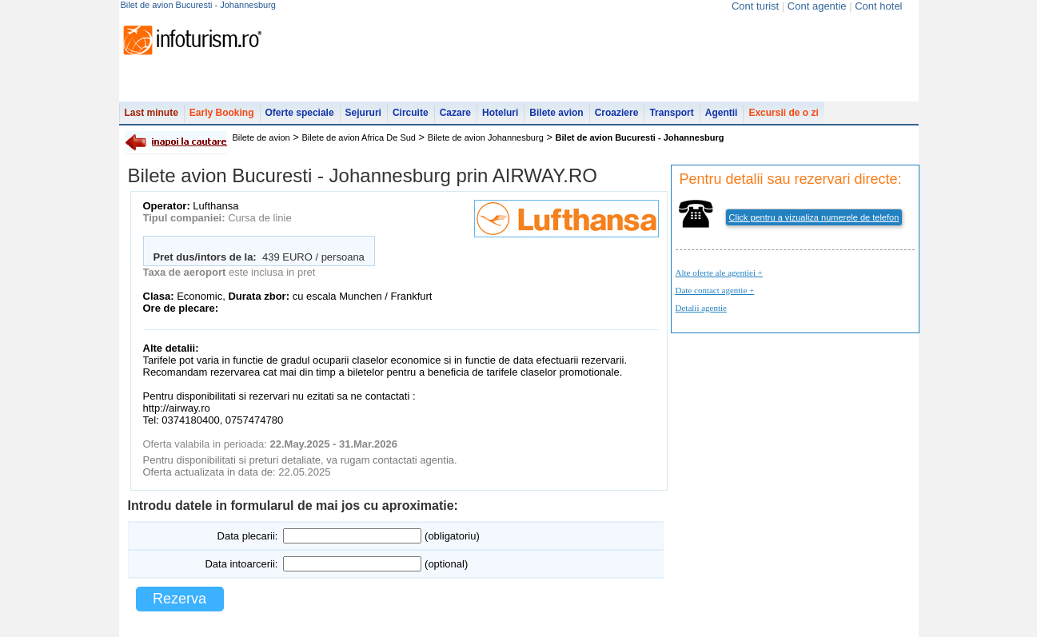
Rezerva (179, 599)
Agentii (721, 112)
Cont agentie (817, 6)
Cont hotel (878, 6)
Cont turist (755, 6)
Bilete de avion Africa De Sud (359, 137)
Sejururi (363, 112)
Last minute (151, 112)
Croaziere (617, 112)
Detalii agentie (701, 308)
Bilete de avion (261, 137)
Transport (671, 112)
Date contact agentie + (715, 290)
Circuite (411, 112)
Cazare (455, 112)
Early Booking (221, 112)
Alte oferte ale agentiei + (719, 272)
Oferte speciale (299, 112)
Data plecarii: (247, 536)
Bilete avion (556, 112)
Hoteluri (500, 112)
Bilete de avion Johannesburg (486, 137)
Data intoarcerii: (241, 564)
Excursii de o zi (783, 112)
